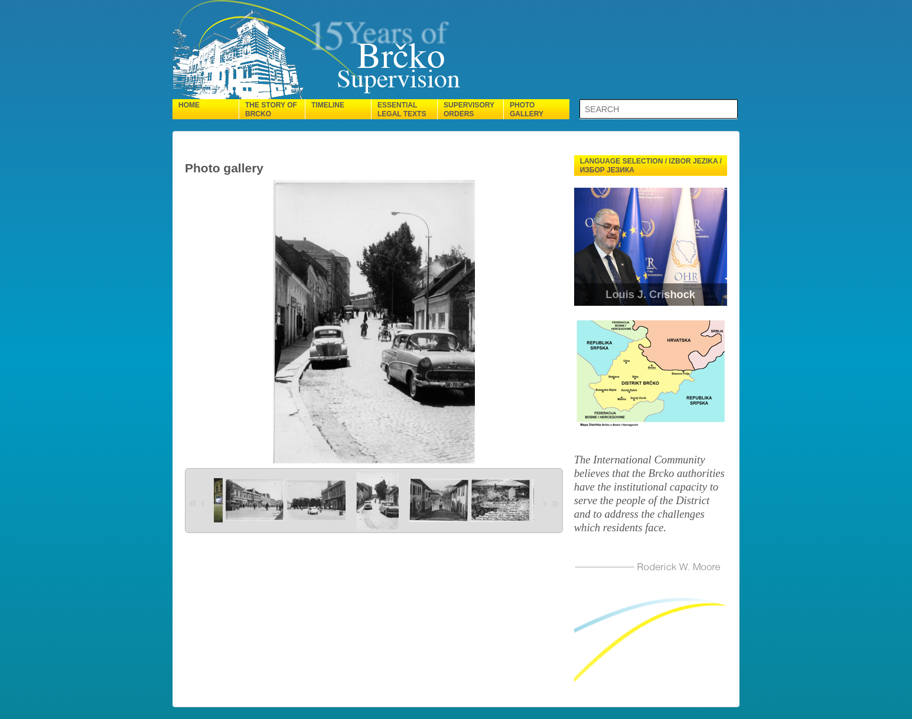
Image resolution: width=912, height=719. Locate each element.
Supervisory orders (469, 109)
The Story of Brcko (271, 109)
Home (189, 105)
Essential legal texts (401, 109)
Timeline (327, 105)
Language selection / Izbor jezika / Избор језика (651, 165)
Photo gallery (526, 109)
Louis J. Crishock (650, 294)
